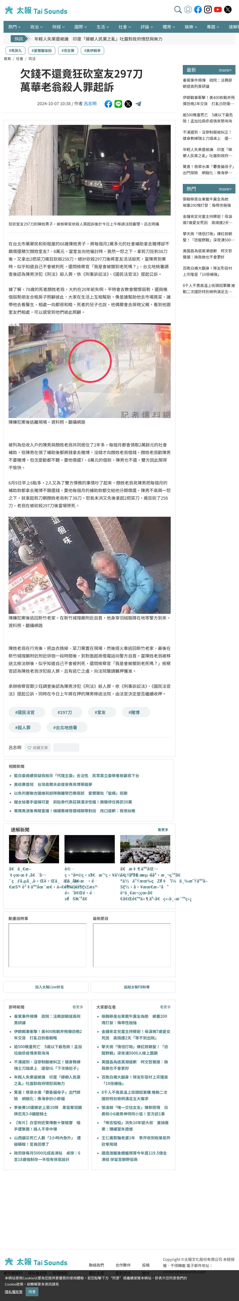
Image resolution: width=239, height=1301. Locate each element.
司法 (32, 58)
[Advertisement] (47, 1210)
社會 (19, 58)
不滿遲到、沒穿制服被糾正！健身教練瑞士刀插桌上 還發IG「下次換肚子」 (207, 135)
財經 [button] (56, 26)
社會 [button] (123, 26)
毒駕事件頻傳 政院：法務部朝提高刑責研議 (207, 83)
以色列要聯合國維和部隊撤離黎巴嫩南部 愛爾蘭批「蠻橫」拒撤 (71, 793)
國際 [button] (78, 26)
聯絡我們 (96, 1265)
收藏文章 (38, 747)
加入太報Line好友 (49, 986)
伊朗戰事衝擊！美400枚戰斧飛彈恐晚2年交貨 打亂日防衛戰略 (209, 100)
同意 (32, 1291)
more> (225, 70)
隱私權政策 (14, 1291)
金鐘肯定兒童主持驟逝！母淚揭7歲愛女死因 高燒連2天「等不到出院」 (207, 219)
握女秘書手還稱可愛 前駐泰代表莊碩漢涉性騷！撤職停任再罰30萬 (73, 802)
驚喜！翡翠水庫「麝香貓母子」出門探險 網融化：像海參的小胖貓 (208, 170)
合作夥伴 (123, 1265)
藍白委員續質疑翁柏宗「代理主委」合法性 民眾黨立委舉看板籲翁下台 (76, 775)
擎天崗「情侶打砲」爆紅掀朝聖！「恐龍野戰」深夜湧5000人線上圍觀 (208, 237)
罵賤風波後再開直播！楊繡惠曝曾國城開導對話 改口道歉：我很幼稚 (74, 810)
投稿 (146, 1265)
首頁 (7, 58)
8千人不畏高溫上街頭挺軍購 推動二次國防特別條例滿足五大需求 (209, 288)
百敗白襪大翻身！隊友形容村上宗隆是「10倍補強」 (207, 271)
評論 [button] (145, 26)
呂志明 (90, 103)
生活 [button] (101, 26)
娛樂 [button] (189, 26)
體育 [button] (167, 26)
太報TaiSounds (37, 10)
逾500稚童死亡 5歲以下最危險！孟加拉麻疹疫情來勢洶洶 (208, 118)
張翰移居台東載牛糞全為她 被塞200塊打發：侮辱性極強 (207, 202)
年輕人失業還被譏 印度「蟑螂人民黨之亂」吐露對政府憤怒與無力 (98, 39)
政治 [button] (34, 26)
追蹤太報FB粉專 (137, 986)
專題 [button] (211, 26)
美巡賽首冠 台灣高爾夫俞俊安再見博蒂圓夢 (53, 784)
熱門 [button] (12, 26)
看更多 (163, 829)
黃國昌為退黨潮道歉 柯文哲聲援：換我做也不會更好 (207, 254)
